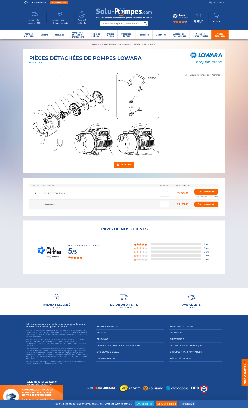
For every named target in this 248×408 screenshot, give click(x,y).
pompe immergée (35, 350)
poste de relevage (39, 352)
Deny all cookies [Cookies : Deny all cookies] (166, 403)
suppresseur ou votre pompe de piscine (40, 354)
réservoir (71, 354)
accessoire (29, 356)
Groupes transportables (186, 352)
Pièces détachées (180, 358)
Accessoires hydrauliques (186, 345)
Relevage (102, 339)
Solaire (101, 332)
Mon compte (216, 2)
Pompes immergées (108, 326)
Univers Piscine (106, 358)
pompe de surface (48, 349)
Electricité (177, 339)
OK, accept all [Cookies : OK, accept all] (144, 403)
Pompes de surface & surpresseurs (118, 345)
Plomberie (176, 332)
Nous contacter (59, 2)
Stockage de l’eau (108, 352)
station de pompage (63, 352)
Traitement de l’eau (182, 326)
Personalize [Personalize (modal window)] (187, 403)
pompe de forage (71, 350)
